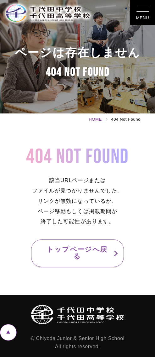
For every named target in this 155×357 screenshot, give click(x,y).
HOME (95, 119)
